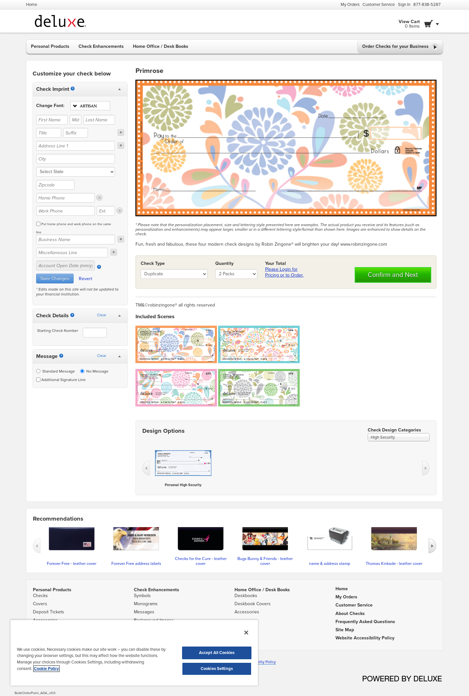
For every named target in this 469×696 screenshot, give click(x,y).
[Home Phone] (65, 198)
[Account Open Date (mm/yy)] (65, 265)
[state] (75, 172)
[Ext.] (106, 211)
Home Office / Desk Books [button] (160, 46)
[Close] (246, 632)
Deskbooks (245, 595)
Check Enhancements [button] (101, 46)
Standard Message (55, 371)
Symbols (142, 595)
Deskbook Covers (252, 604)
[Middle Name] (75, 120)
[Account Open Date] (99, 267)
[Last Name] (99, 120)
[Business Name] (75, 239)
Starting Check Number (57, 330)
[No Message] (82, 371)
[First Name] (52, 120)
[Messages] (61, 355)
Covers (40, 604)
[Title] (48, 133)
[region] (134, 653)
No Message (94, 371)
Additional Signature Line (61, 379)
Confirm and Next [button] (393, 275)
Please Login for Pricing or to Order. (284, 272)
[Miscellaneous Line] (72, 252)
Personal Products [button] (50, 46)
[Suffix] (75, 133)
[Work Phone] (65, 211)
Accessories (246, 612)
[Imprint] (72, 88)
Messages (144, 612)
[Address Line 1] (75, 146)
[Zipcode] (55, 185)
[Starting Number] (72, 315)
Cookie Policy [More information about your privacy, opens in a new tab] (46, 668)
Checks (40, 595)
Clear (101, 315)
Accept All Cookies (216, 652)
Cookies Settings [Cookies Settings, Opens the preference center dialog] (217, 668)
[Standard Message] (38, 371)
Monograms (146, 604)
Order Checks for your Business (400, 47)
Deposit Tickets (48, 612)
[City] (75, 159)
